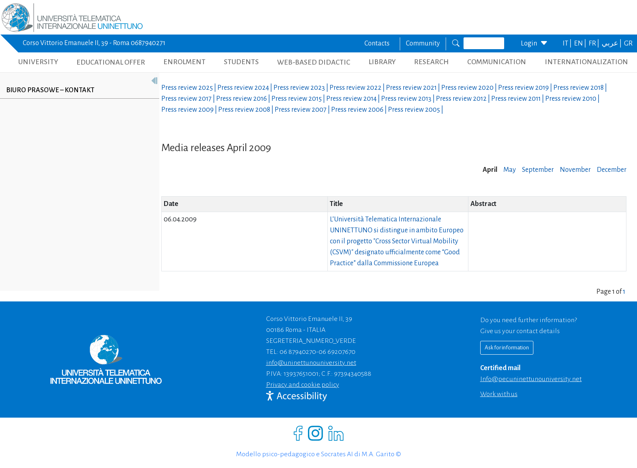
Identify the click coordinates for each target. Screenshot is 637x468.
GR (628, 43)
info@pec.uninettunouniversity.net (531, 379)
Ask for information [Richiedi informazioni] (507, 347)
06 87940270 (298, 351)
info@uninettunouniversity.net (311, 362)
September (538, 169)
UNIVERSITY (38, 62)
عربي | (612, 43)
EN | (580, 43)
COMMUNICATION (496, 62)
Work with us (499, 394)
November (575, 169)
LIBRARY (382, 62)
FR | (594, 43)
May (509, 169)
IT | (568, 43)
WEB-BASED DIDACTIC (313, 62)
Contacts (377, 43)
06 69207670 (336, 351)
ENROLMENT (184, 62)
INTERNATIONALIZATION (586, 62)
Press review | (189, 87)
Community (423, 43)
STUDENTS (241, 62)
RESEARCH (431, 62)
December (611, 169)
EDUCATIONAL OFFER (110, 62)
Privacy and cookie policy (302, 384)
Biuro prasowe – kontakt (50, 90)
